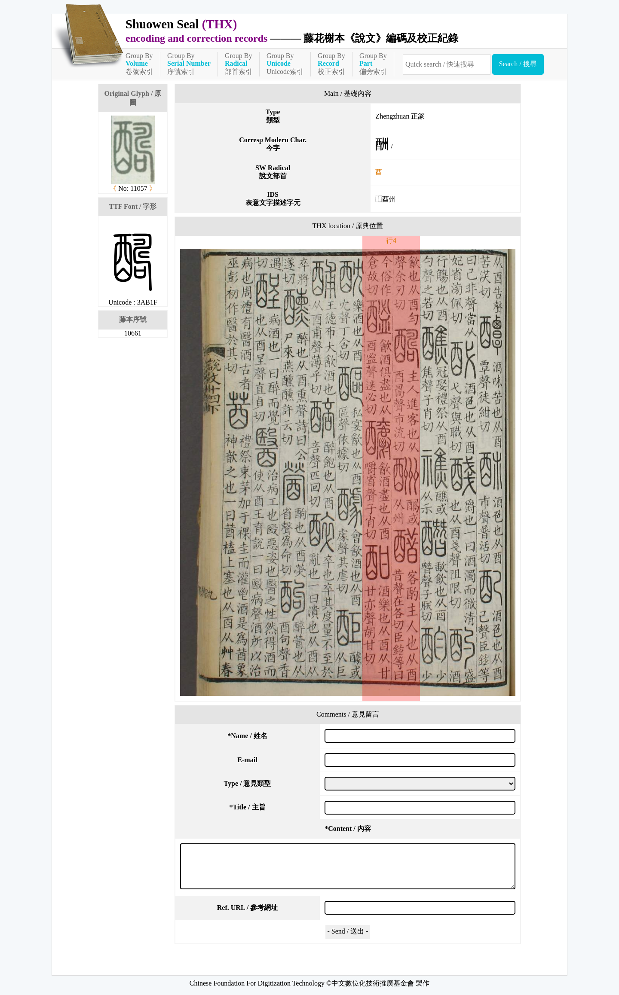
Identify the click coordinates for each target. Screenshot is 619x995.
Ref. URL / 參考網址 (247, 907)
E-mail (247, 759)
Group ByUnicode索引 (285, 63)
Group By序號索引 (189, 63)
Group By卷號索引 (139, 63)
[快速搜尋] (446, 64)
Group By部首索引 (238, 63)
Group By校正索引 (331, 63)
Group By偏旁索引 (373, 63)
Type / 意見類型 (247, 783)
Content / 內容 (348, 828)
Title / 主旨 (247, 807)
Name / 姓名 (247, 735)
